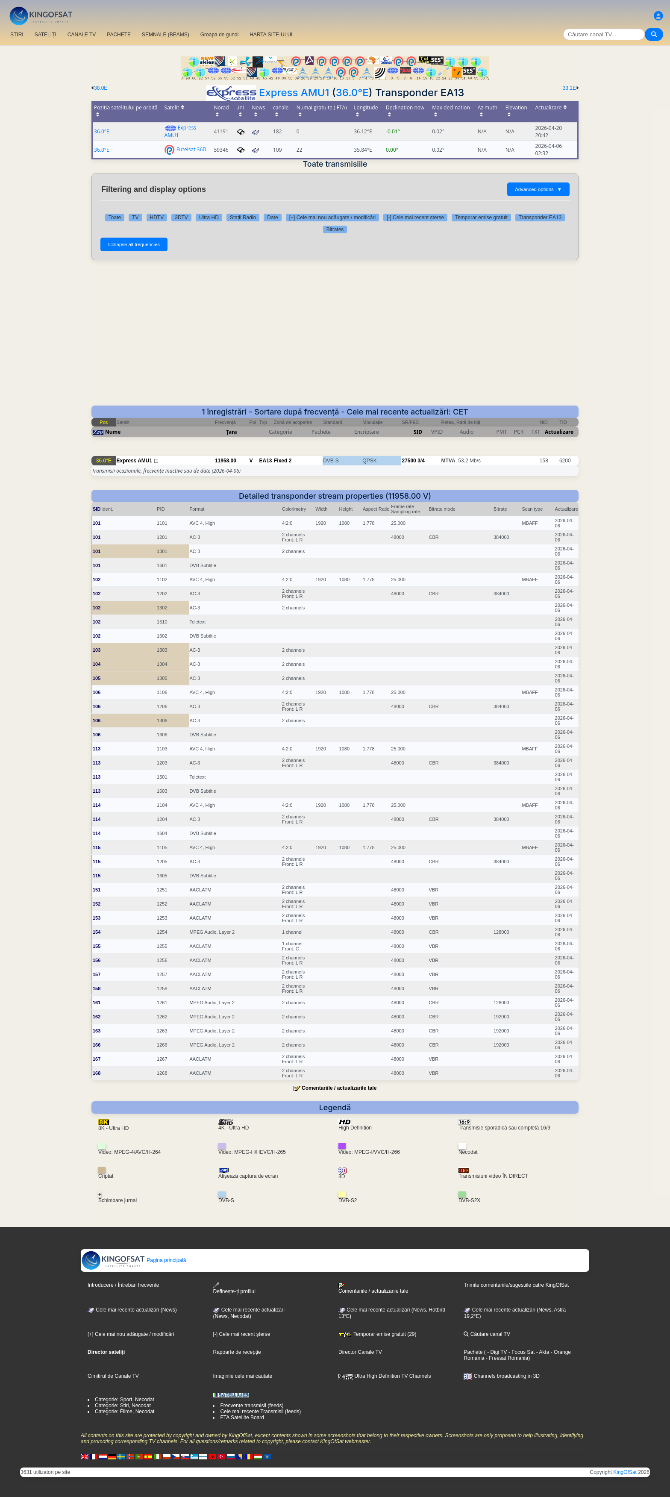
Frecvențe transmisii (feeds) (251, 1406)
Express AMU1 (294, 92)
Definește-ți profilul (234, 1288)
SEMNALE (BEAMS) (165, 35)
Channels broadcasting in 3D (501, 1376)
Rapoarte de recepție (237, 1352)
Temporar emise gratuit (481, 218)
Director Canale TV (360, 1352)
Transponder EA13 (540, 218)
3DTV (181, 218)
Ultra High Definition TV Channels (384, 1376)
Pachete (473, 1352)
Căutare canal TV (487, 1334)
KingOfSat (625, 1472)
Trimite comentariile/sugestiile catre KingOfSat (516, 1285)
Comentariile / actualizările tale (339, 1088)
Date (272, 218)
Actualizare (559, 431)
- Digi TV (497, 1352)
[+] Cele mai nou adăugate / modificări (332, 218)
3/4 (421, 461)
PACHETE (119, 35)
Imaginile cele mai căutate (242, 1376)
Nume (112, 431)
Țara (231, 431)
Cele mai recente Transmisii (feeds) (260, 1412)
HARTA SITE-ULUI (271, 35)
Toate (115, 218)
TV (135, 218)
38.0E (100, 88)
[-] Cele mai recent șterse (415, 218)
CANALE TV (82, 35)
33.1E (569, 88)
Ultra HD (209, 218)
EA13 (265, 461)
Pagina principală (133, 1260)
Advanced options (538, 189)
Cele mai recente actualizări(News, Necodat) (248, 1313)
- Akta (542, 1352)
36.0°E (352, 92)
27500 (409, 461)
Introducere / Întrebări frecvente (123, 1285)
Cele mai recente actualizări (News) (132, 1310)
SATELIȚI (45, 35)
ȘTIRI (17, 35)
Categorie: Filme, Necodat (124, 1412)
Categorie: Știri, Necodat (123, 1406)
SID (418, 431)
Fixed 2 (282, 461)
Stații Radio (243, 218)
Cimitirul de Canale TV (113, 1376)
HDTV (157, 218)
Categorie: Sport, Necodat (124, 1400)
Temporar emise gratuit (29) (377, 1334)
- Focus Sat (521, 1352)
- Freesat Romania (506, 1358)
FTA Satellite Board (242, 1418)
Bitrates (335, 229)
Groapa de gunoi (219, 35)
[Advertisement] (335, 333)
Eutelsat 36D (191, 149)
